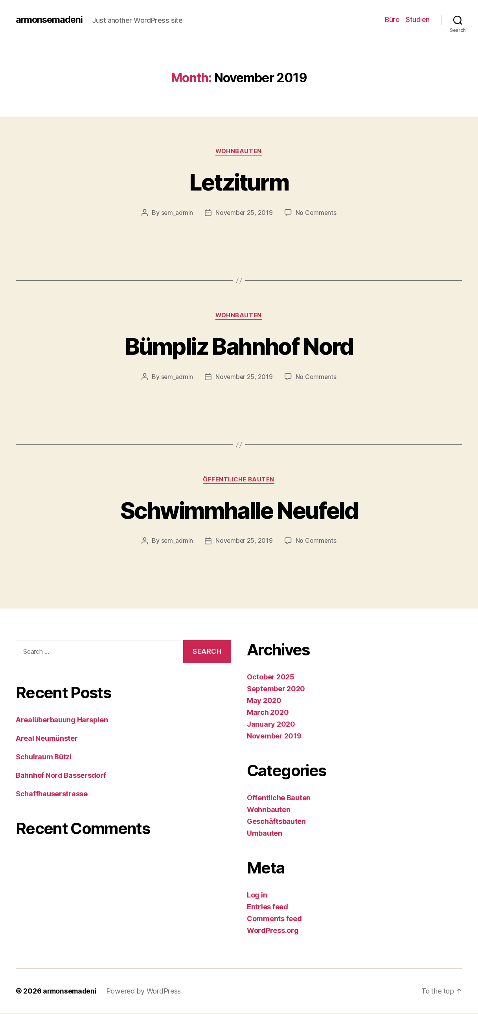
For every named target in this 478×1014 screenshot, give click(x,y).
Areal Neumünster (47, 739)
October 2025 (270, 678)
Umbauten (264, 834)
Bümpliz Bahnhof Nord (239, 346)
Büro (392, 19)
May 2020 (264, 701)
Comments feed (274, 919)
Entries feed (267, 907)
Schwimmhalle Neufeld (239, 510)
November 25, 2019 (244, 213)
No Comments (316, 213)
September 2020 (276, 689)
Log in (257, 896)
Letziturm (239, 182)
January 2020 (271, 725)
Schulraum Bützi (44, 757)
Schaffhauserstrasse (52, 794)
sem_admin (176, 213)
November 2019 (274, 737)
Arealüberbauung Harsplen (62, 720)
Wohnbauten (239, 151)
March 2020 (268, 713)
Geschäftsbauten (276, 822)
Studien (418, 19)
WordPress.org (273, 931)
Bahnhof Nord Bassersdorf (61, 776)
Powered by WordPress (146, 992)
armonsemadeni (50, 19)
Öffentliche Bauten (239, 480)
